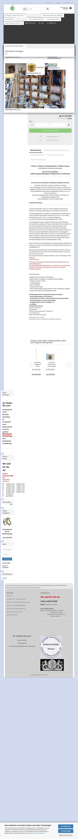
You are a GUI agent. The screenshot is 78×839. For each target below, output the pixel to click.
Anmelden (7, 691)
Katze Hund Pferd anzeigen (8, 491)
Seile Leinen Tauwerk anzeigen (9, 448)
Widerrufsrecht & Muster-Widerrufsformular (18, 734)
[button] (49, 2)
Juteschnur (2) (8, 418)
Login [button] (58, 2)
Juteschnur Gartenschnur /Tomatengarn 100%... (51, 338)
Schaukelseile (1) (8, 390)
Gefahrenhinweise (37, 129)
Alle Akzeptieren (66, 826)
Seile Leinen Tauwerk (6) (5, 444)
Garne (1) (6, 410)
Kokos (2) (6, 425)
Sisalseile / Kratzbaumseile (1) (9, 477)
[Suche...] (25, 9)
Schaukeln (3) (7, 373)
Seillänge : (32, 80)
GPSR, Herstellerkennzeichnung (56, 124)
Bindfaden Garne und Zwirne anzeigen (8, 405)
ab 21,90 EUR (7, 670)
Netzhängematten (8, 436)
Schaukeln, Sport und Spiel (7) (14, 15)
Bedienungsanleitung (55, 129)
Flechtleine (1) (7, 452)
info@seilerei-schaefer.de (50, 737)
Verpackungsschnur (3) (9, 421)
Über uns (70, 15)
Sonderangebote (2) (33, 15)
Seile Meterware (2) (8, 472)
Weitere (45, 15)
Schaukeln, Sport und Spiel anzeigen (9, 370)
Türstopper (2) (6, 439)
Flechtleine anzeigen (8, 456)
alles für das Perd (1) (8, 500)
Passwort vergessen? (5, 699)
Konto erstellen (6, 695)
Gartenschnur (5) (8, 412)
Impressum (9, 728)
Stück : (31, 95)
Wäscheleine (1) (9, 481)
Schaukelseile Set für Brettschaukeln (7, 664)
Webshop (33, 807)
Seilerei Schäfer (67, 29)
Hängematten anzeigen (7, 432)
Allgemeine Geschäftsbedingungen (15, 741)
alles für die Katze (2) (8, 495)
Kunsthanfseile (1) (9, 467)
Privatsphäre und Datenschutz (14, 744)
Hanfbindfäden (8, 415)
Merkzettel (66, 2)
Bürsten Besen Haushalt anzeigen (9, 514)
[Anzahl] (50, 98)
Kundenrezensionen (38, 133)
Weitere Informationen (65, 835)
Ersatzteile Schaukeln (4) (7, 382)
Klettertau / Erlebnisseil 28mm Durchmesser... (37, 338)
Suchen (62, 15)
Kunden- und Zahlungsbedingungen (15, 738)
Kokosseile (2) (8, 464)
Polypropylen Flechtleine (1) (9, 460)
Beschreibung (36, 124)
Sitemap (4, 710)
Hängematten (6, 428)
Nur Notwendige (66, 831)
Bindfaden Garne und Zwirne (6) (6, 399)
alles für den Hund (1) (9, 504)
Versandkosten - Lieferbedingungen (15, 731)
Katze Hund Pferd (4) (7, 486)
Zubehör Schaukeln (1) (7, 377)
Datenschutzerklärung (38, 833)
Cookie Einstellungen (12, 747)
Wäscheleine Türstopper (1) (8, 518)
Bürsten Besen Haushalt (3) (6, 509)
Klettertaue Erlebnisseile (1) (8, 386)
